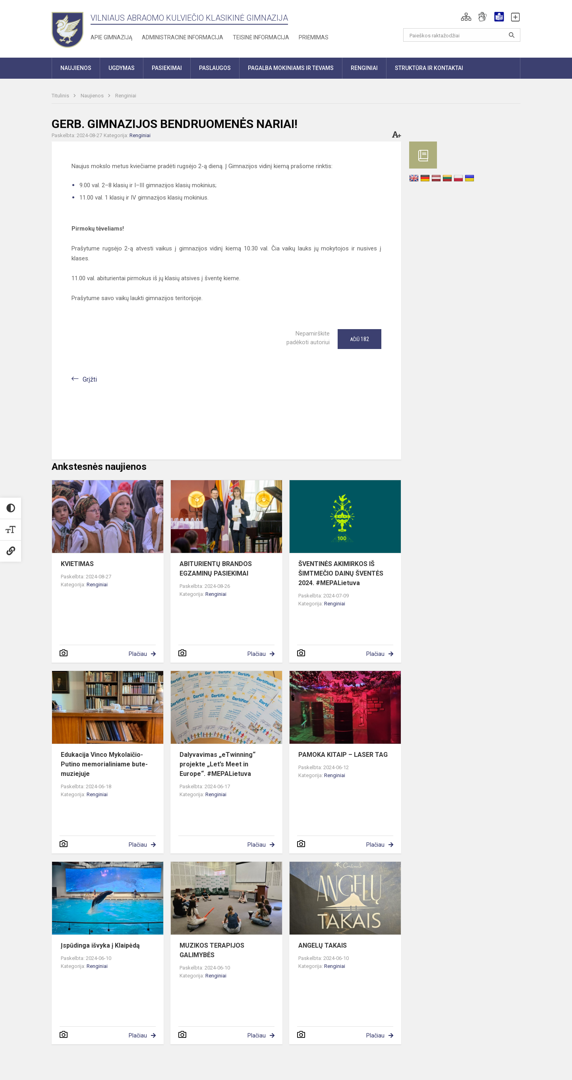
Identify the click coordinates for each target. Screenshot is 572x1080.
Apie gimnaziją (111, 37)
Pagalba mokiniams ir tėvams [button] (291, 68)
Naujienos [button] (75, 68)
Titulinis (61, 96)
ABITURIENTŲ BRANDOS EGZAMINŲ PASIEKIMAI (216, 568)
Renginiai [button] (364, 68)
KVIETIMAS (77, 564)
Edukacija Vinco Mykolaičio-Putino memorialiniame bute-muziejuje (104, 764)
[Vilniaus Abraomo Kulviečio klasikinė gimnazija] (67, 27)
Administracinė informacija (182, 37)
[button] (466, 16)
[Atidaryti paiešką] (511, 35)
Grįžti (90, 379)
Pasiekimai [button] (167, 68)
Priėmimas (314, 37)
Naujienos (93, 96)
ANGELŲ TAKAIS (322, 945)
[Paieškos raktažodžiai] (461, 35)
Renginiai (125, 96)
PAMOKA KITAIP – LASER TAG (343, 754)
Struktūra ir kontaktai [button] (429, 68)
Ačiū (359, 339)
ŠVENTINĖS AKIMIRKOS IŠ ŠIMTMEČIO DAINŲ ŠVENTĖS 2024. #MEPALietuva (340, 573)
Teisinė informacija (261, 37)
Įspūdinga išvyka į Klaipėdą (100, 945)
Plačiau (138, 654)
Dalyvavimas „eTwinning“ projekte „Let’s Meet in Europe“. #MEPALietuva (217, 764)
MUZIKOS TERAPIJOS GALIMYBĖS (212, 950)
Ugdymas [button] (121, 68)
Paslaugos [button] (215, 68)
